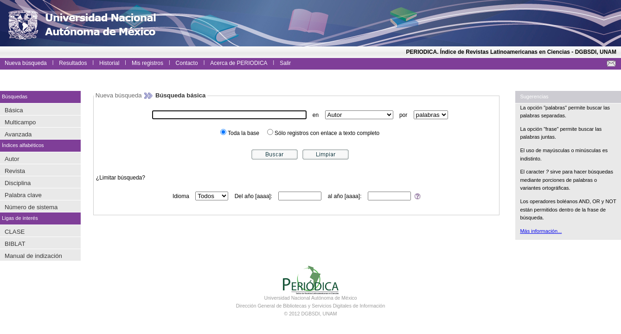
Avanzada (18, 134)
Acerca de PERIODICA (238, 63)
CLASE (15, 231)
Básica (14, 110)
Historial (109, 63)
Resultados (73, 63)
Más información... (541, 231)
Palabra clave (23, 195)
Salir (285, 63)
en (316, 115)
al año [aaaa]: (345, 196)
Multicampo (20, 122)
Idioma (181, 196)
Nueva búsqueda (26, 63)
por (403, 115)
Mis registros (147, 63)
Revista (15, 170)
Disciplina (18, 183)
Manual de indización (33, 255)
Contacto (187, 63)
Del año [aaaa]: (253, 196)
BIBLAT (15, 243)
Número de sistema (31, 207)
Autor (12, 158)
